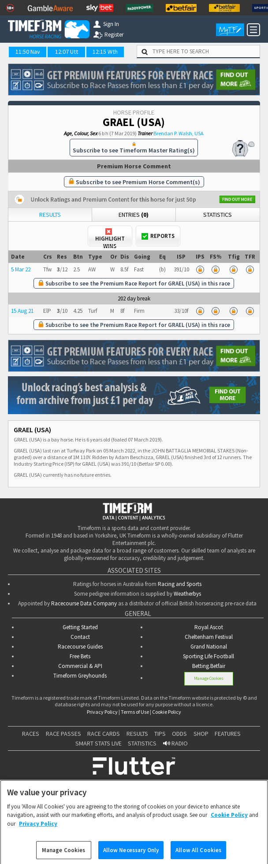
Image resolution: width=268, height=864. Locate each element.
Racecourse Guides (80, 645)
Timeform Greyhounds (80, 675)
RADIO (175, 742)
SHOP (201, 733)
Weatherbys (187, 593)
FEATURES (228, 733)
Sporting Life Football (208, 655)
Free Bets (80, 655)
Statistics (217, 215)
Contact (80, 636)
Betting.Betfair (208, 665)
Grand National (208, 645)
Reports (158, 236)
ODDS (179, 733)
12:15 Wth (105, 52)
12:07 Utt (66, 52)
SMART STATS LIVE (98, 742)
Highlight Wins (110, 237)
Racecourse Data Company (84, 602)
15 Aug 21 (22, 311)
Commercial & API (80, 665)
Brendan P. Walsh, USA (178, 133)
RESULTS (137, 733)
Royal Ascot (208, 626)
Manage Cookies (208, 678)
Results (50, 215)
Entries (134, 215)
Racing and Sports (179, 583)
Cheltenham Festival (209, 636)
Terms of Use (135, 711)
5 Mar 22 (20, 269)
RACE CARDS (103, 733)
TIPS (160, 733)
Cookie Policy (166, 711)
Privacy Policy (102, 711)
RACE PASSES (63, 733)
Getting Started (80, 626)
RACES (30, 733)
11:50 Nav (27, 52)
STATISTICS (142, 742)
